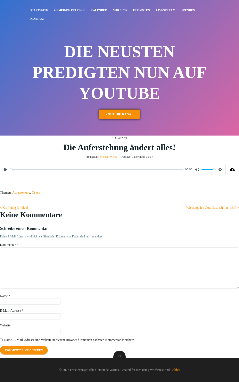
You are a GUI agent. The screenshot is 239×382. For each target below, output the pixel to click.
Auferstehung (21, 192)
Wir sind (120, 10)
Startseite (39, 10)
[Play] (5, 169)
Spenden (188, 10)
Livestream (165, 10)
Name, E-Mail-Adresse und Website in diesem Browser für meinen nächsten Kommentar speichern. (69, 340)
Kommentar (9, 244)
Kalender (99, 10)
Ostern (36, 192)
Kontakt (37, 18)
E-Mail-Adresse (11, 310)
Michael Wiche (108, 156)
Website (5, 325)
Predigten (141, 10)
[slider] (96, 170)
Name (5, 296)
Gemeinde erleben (69, 10)
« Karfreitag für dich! (14, 207)
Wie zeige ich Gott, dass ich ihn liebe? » (212, 207)
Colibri (175, 370)
